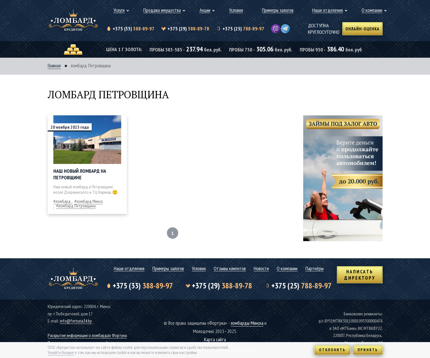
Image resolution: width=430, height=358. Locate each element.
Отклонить (332, 349)
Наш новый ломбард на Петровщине (79, 174)
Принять (368, 349)
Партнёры (314, 268)
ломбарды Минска (247, 323)
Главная (54, 66)
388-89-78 (188, 28)
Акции (205, 10)
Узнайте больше (61, 352)
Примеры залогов (277, 10)
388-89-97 (133, 28)
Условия (236, 10)
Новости (261, 268)
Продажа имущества (162, 10)
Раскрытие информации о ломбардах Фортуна (87, 335)
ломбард (63, 201)
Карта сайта (215, 339)
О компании (372, 10)
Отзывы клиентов (230, 268)
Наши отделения (327, 10)
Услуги (119, 10)
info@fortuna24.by (76, 321)
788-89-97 (243, 28)
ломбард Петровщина (77, 206)
